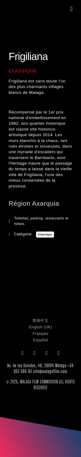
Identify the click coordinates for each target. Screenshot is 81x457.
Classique (23, 70)
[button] (71, 9)
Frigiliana (28, 56)
